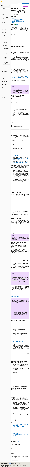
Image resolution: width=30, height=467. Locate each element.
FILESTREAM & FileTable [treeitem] (6, 58)
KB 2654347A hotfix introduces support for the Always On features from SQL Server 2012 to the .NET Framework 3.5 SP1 (20, 77)
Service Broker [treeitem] (6, 66)
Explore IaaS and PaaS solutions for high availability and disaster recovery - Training (19, 449)
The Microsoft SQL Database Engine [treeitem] (5, 18)
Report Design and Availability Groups (16, 20)
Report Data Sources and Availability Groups (17, 19)
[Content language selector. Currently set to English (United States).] (4, 463)
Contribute (14, 465)
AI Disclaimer (2, 465)
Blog (10, 465)
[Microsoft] (1, 1)
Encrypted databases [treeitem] (6, 53)
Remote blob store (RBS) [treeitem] (6, 63)
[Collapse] (9, 5)
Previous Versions (7, 465)
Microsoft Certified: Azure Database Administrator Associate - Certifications (19, 454)
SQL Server (17, 24)
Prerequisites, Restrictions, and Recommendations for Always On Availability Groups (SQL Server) (19, 82)
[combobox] (5, 7)
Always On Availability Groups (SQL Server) (19, 426)
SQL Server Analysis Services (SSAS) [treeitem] (6, 55)
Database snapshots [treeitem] (6, 49)
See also (13, 22)
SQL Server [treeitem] (3, 10)
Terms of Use (2, 466)
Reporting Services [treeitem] (6, 64)
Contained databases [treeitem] (6, 48)
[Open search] (26, 1)
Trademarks (6, 466)
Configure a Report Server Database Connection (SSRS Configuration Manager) (21, 350)
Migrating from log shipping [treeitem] (6, 60)
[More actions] (28, 6)
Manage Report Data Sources (17, 155)
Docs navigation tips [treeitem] (4, 11)
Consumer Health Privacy (22, 465)
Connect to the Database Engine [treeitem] (5, 20)
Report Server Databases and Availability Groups (18, 21)
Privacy (17, 465)
